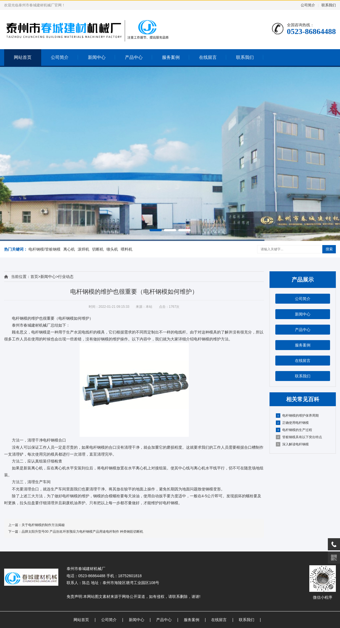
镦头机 (112, 249)
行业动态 (66, 276)
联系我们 (328, 5)
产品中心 (134, 57)
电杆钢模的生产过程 (294, 430)
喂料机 (126, 249)
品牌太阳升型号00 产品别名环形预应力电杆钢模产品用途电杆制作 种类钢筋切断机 (82, 532)
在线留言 (208, 57)
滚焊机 (83, 249)
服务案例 (171, 57)
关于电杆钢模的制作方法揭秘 (43, 525)
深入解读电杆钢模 (292, 444)
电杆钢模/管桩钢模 (44, 249)
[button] (156, 230)
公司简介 (308, 5)
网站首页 (23, 57)
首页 (34, 276)
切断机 (98, 249)
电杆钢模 (19, 318)
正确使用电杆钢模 (292, 423)
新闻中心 (97, 57)
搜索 (329, 249)
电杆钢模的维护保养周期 (297, 415)
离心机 (69, 249)
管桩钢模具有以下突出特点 (299, 437)
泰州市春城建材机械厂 (31, 325)
